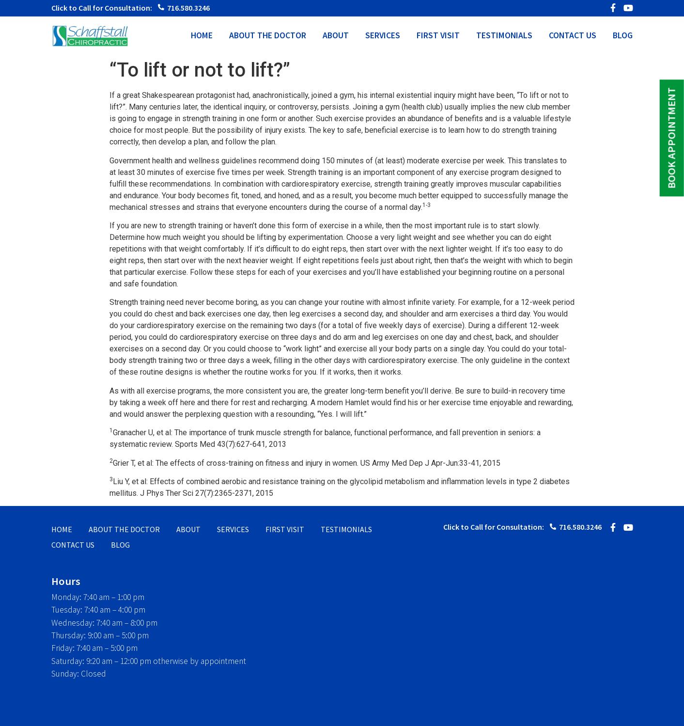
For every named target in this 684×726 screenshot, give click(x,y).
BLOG (623, 36)
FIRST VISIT (438, 36)
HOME (202, 36)
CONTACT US (572, 36)
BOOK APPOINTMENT (671, 138)
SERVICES (382, 36)
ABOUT (336, 36)
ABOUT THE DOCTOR (267, 36)
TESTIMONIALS (504, 36)
